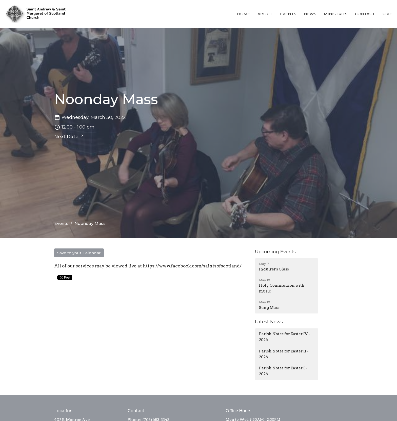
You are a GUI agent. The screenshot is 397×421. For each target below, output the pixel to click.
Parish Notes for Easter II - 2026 (284, 354)
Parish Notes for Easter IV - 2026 (284, 337)
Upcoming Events (275, 252)
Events (288, 13)
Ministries (335, 13)
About (264, 13)
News (310, 13)
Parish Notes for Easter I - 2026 (283, 371)
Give (387, 13)
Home (243, 13)
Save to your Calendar (79, 252)
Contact (365, 13)
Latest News (269, 322)
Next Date (69, 136)
